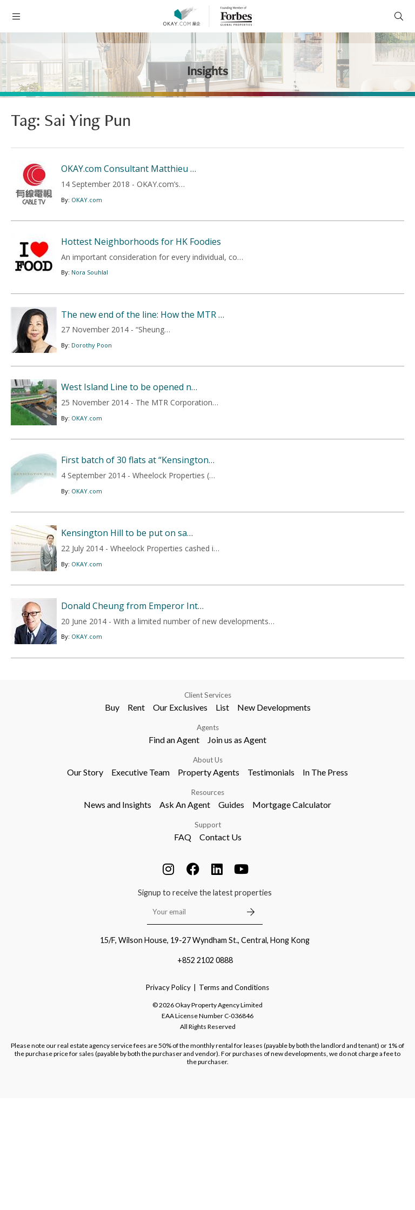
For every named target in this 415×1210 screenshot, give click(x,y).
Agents (208, 839)
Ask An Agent (184, 916)
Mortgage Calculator (291, 916)
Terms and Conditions (234, 1099)
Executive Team (140, 884)
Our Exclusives (180, 819)
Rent (136, 819)
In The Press (325, 884)
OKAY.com (86, 215)
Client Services (207, 807)
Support (208, 936)
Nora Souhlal (89, 300)
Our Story (85, 884)
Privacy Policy (168, 1099)
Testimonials (270, 884)
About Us (208, 871)
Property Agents (208, 884)
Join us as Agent (237, 851)
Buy (112, 819)
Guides (231, 916)
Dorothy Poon (91, 400)
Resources (207, 904)
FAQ (182, 949)
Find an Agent (174, 851)
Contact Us (220, 949)
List (222, 819)
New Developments (274, 819)
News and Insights (117, 916)
